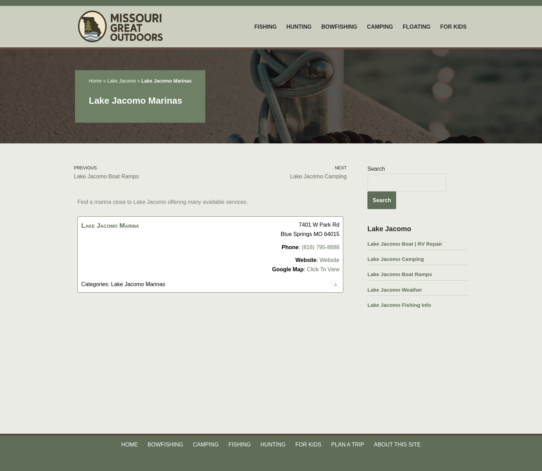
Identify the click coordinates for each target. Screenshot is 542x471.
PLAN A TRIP (347, 445)
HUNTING (299, 27)
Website (329, 260)
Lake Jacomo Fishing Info (399, 305)
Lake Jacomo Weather (394, 290)
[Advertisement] (210, 350)
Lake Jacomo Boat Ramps (399, 274)
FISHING (265, 27)
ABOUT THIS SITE (397, 445)
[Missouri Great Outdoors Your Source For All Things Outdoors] (121, 27)
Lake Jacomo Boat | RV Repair (404, 244)
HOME (129, 445)
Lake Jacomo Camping (395, 259)
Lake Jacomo (121, 81)
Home (95, 81)
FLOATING (417, 27)
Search (376, 169)
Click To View (323, 269)
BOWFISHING (339, 27)
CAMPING (380, 27)
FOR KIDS (453, 27)
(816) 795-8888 (320, 247)
